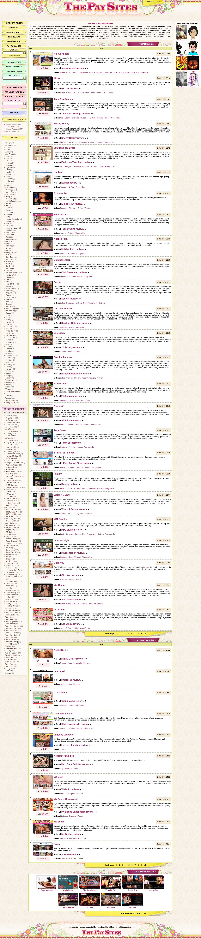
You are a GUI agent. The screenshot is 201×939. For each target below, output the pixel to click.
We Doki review (69, 789)
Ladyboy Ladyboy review (74, 745)
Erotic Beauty (10, 478)
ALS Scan (9, 429)
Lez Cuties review (70, 624)
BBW (7, 159)
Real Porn (132, 901)
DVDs (7, 206)
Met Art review (69, 88)
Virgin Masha (68, 883)
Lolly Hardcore (10, 528)
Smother (8, 351)
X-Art (7, 671)
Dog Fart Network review (74, 323)
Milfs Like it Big (11, 539)
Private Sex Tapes (12, 575)
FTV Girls (9, 496)
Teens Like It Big (11, 642)
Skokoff (8, 597)
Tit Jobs (8, 371)
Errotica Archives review (74, 373)
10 (144, 633)
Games (8, 237)
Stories (8, 367)
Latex (7, 279)
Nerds (7, 304)
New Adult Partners (14, 97)
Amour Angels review (72, 68)
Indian (7, 271)
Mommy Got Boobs (12, 543)
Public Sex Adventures (13, 577)
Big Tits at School (11, 456)
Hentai (7, 264)
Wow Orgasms (10, 662)
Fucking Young (10, 503)
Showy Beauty (10, 593)
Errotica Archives (11, 481)
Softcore (8, 353)
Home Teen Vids (11, 516)
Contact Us (73, 927)
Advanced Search (14, 56)
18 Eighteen (9, 418)
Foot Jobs (9, 232)
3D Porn (8, 143)
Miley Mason (10, 537)
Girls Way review (70, 575)
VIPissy (8, 651)
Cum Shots (9, 194)
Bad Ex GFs (10, 445)
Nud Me (8, 557)
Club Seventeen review (73, 272)
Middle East (9, 297)
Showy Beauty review (72, 138)
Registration (149, 1)
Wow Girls (9, 660)
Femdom (8, 221)
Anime (7, 150)
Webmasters (126, 927)
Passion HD (9, 566)
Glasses (8, 248)
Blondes (8, 172)
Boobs (7, 177)
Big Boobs (9, 165)
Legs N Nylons (10, 284)
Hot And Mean (10, 521)
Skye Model (9, 599)
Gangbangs (9, 239)
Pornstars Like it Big (12, 570)
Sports (7, 362)
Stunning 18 (9, 608)
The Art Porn (10, 644)
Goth (7, 250)
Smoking (8, 349)
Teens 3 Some (10, 640)
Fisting (7, 226)
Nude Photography (12, 309)
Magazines (9, 293)
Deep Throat (10, 199)
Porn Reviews (16, 23)
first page (109, 633)
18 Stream (9, 420)
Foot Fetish (9, 230)
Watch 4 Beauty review (73, 509)
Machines (9, 291)
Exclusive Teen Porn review (76, 162)
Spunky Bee (10, 604)
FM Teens (9, 494)
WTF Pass (9, 666)
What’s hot (14, 28)
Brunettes (9, 179)
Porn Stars (9, 326)
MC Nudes (9, 532)
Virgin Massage (46, 883)
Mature (8, 295)
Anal (7, 147)
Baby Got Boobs (11, 443)
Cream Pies (9, 192)
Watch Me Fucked (12, 655)
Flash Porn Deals (11, 228)
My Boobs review (70, 834)
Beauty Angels (10, 452)
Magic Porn (9, 530)
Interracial (9, 277)
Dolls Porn (9, 474)
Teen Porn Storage (12, 626)
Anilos (7, 438)
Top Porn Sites (14, 46)
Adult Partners (14, 88)
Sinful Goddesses (12, 595)
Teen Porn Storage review (75, 113)
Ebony (7, 208)
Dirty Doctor (9, 469)
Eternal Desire (10, 483)
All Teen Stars (10, 427)
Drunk (7, 203)
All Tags (14, 113)
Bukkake (8, 181)
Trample (8, 376)
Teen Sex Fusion (11, 628)
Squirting (8, 365)
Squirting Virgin (11, 606)
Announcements (86, 927)
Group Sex (9, 253)
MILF (7, 300)
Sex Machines (10, 338)
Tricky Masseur (11, 648)
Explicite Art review (71, 204)
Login (158, 1)
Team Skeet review (71, 443)
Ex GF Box (9, 485)
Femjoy (8, 490)
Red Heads (9, 335)
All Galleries (14, 62)
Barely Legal (10, 447)
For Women (9, 235)
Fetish (7, 224)
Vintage (8, 389)
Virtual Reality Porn (12, 391)
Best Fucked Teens (12, 454)
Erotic (7, 210)
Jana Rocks (9, 523)
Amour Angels (10, 431)
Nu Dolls (8, 548)
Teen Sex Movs (11, 633)
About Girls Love (11, 422)
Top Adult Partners (14, 92)
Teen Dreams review (72, 229)
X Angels (8, 669)
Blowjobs (8, 174)
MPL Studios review (71, 530)
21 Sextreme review (71, 396)
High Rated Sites (14, 32)
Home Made (10, 268)
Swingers (8, 369)
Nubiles (8, 554)
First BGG (9, 492)
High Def (8, 266)
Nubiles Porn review (72, 249)
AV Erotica (9, 440)
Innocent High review (72, 553)
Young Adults (10, 403)
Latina (7, 282)
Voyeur (8, 396)
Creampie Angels (11, 465)
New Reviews (14, 37)
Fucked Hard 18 (11, 501)
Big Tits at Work (11, 458)
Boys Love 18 (10, 460)
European (9, 212)
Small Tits (9, 347)
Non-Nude (9, 306)
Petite (7, 320)
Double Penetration (12, 201)
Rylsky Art (9, 586)
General (8, 244)
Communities (10, 190)
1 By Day (8, 416)
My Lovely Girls (11, 546)
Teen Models (10, 624)
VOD (7, 394)
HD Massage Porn (12, 512)
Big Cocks (9, 168)
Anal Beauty (10, 436)
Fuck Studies (10, 499)
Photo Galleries (14, 67)
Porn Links (115, 927)
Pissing (8, 324)
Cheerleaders (10, 188)
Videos (7, 387)
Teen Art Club (10, 615)
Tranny (8, 378)
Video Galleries (14, 71)
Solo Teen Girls (11, 601)
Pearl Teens (9, 568)
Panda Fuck (9, 563)
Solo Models (10, 356)
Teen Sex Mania (11, 631)
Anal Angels (9, 434)
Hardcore (8, 259)
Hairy (7, 255)
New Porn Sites (14, 42)
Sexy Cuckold (68, 901)
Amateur (8, 145)
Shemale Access (11, 590)
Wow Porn (9, 664)
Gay (7, 241)
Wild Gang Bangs (89, 883)
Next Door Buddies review (75, 764)
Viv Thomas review (71, 599)
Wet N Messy (10, 400)
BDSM (7, 161)
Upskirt (8, 385)
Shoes (7, 344)
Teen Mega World (12, 622)
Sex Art (8, 588)
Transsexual (10, 380)
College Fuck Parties (13, 463)
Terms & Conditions (102, 927)
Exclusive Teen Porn (13, 487)
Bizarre (8, 170)
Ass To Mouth (10, 154)
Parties (8, 318)
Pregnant (8, 329)
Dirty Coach (9, 467)
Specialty (8, 360)
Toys (7, 373)
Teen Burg (9, 617)
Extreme (8, 215)
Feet (7, 217)
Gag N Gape (10, 505)
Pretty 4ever (10, 572)
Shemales (9, 342)
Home (7, 23)
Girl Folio (8, 507)
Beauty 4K (9, 449)
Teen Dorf (9, 619)
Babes (7, 156)
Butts (7, 183)
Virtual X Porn (110, 883)
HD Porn (8, 262)
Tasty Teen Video (11, 613)
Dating (7, 197)
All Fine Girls (10, 425)
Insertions (9, 275)
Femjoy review (69, 484)
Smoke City (132, 883)
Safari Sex (110, 901)
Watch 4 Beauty (11, 653)
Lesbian (8, 286)
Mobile (7, 302)
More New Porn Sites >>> (133, 913)
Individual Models (11, 273)
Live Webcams (10, 288)
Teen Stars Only (11, 635)
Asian (7, 152)
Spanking (8, 358)
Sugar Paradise (11, 610)
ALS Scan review (70, 420)
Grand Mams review (71, 701)
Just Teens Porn (11, 525)
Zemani (8, 673)
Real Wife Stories (11, 581)
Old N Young (10, 311)
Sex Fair (89, 901)
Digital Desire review (72, 659)
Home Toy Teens (11, 519)
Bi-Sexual (9, 163)
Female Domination (12, 219)
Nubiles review (69, 183)
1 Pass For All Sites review (75, 463)
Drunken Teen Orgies (13, 476)
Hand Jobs (9, 257)
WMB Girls (9, 657)
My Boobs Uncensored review (77, 812)
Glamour (8, 246)
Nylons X (8, 559)
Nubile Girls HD (11, 552)
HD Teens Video (11, 514)
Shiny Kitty (153, 883)
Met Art (8, 534)
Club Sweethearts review (74, 724)
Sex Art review (69, 299)
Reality (8, 333)
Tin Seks (8, 646)
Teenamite (9, 637)
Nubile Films (10, 550)
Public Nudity (10, 331)
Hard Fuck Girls (11, 510)
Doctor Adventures (12, 472)
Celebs (8, 185)
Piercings (8, 322)
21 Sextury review (70, 347)
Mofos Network (11, 541)
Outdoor (8, 313)
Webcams (9, 398)
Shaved (8, 340)
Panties (8, 315)
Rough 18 (9, 584)
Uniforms (8, 382)
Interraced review (70, 680)
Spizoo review (68, 854)
